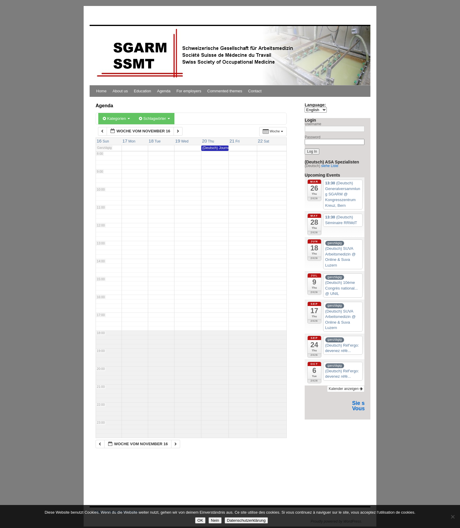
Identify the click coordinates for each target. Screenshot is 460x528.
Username (313, 124)
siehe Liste (329, 166)
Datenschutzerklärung (246, 520)
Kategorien (116, 118)
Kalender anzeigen (346, 389)
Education (142, 91)
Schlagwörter (154, 118)
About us (120, 91)
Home (101, 91)
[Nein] (453, 517)
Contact (255, 91)
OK (200, 520)
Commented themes (224, 91)
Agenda (164, 91)
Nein (215, 520)
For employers (189, 91)
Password (313, 137)
